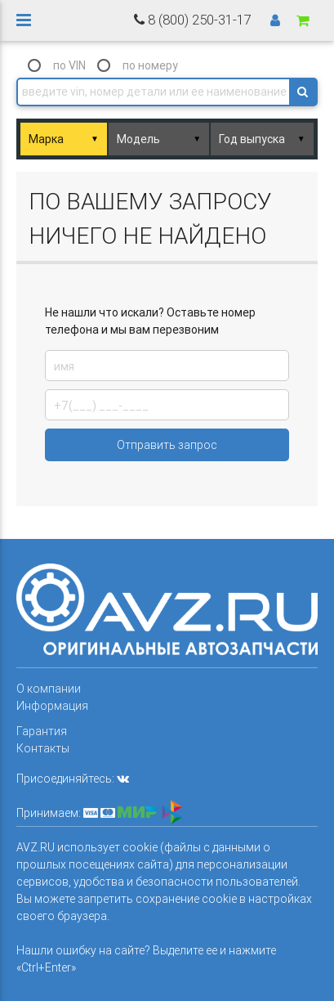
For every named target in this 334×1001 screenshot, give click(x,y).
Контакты (42, 748)
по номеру (150, 65)
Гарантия (41, 731)
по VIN (69, 65)
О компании (48, 688)
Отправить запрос (167, 445)
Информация (52, 705)
